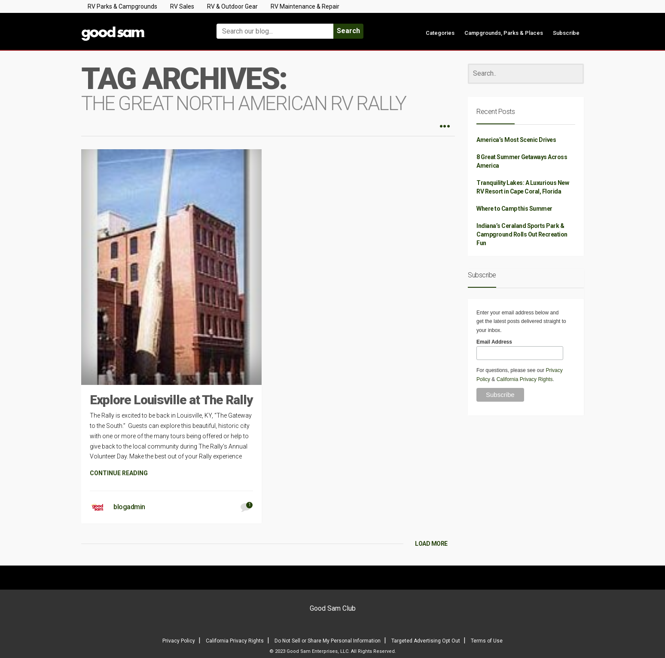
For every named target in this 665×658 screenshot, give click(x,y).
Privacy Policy (178, 641)
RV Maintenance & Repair (305, 6)
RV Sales (182, 6)
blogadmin (129, 507)
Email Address (494, 342)
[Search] (526, 74)
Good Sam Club (333, 608)
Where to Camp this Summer (514, 208)
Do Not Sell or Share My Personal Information (328, 641)
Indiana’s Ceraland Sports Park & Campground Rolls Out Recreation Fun (521, 234)
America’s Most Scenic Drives (516, 139)
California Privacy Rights (525, 379)
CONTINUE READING (119, 473)
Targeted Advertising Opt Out (425, 641)
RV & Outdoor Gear (232, 6)
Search (348, 31)
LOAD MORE (431, 543)
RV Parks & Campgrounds (122, 6)
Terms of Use (487, 641)
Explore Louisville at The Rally (171, 399)
